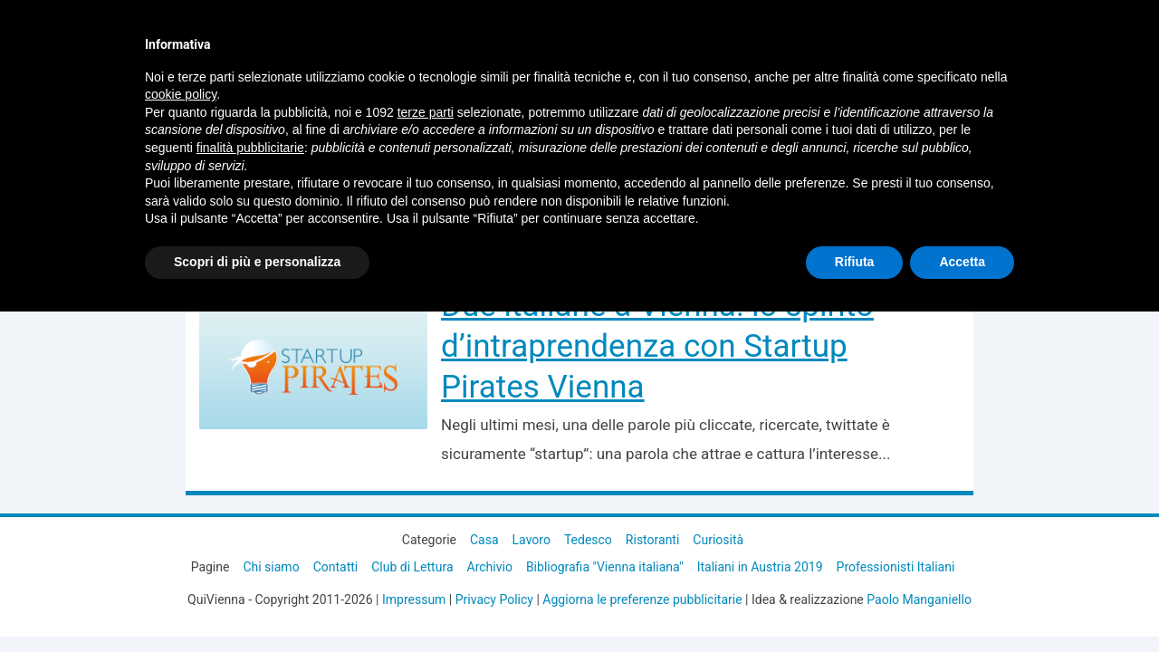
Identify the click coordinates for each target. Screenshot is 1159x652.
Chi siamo (271, 567)
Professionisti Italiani (896, 567)
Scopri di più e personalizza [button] (257, 261)
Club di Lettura (412, 567)
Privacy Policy (494, 599)
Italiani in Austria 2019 (760, 567)
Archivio (489, 567)
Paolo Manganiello (919, 599)
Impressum (413, 599)
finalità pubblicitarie (250, 147)
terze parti (426, 112)
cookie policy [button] (180, 94)
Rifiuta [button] (855, 261)
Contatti (336, 567)
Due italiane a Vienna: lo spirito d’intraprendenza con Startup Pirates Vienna (657, 346)
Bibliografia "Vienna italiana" (605, 567)
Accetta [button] (962, 261)
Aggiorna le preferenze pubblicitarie (642, 599)
